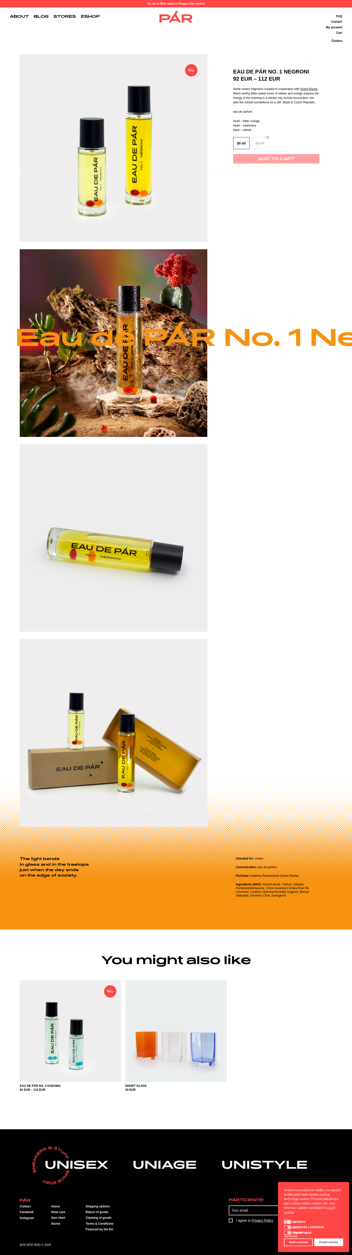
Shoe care (58, 1212)
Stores (64, 16)
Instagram (27, 1218)
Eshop (90, 16)
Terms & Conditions (99, 1223)
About (19, 16)
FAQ (339, 16)
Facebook (27, 1212)
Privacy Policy (262, 1220)
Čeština (337, 41)
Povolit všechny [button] (328, 1242)
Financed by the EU (99, 1229)
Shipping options (98, 1206)
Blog (41, 16)
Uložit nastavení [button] (298, 1242)
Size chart (58, 1217)
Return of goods (97, 1212)
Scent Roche (308, 89)
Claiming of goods (98, 1217)
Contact (336, 21)
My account (334, 27)
